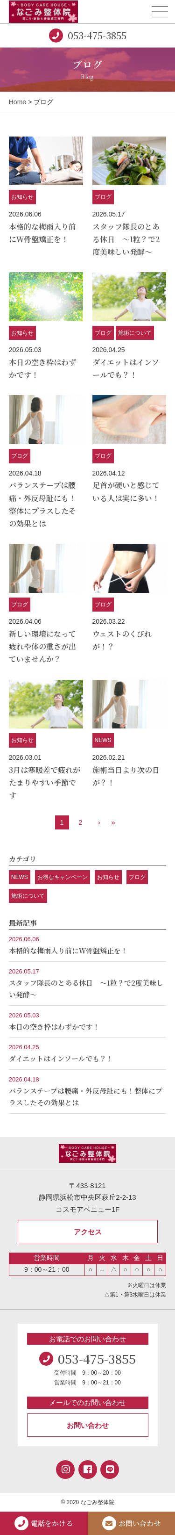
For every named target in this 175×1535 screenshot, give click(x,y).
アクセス (88, 1232)
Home (17, 102)
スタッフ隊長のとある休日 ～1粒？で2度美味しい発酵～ (126, 239)
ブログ (103, 197)
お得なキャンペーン (62, 877)
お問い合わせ (88, 1425)
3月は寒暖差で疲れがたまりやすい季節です (44, 782)
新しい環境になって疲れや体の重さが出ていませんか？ (42, 646)
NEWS (103, 740)
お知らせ (22, 197)
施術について (135, 333)
